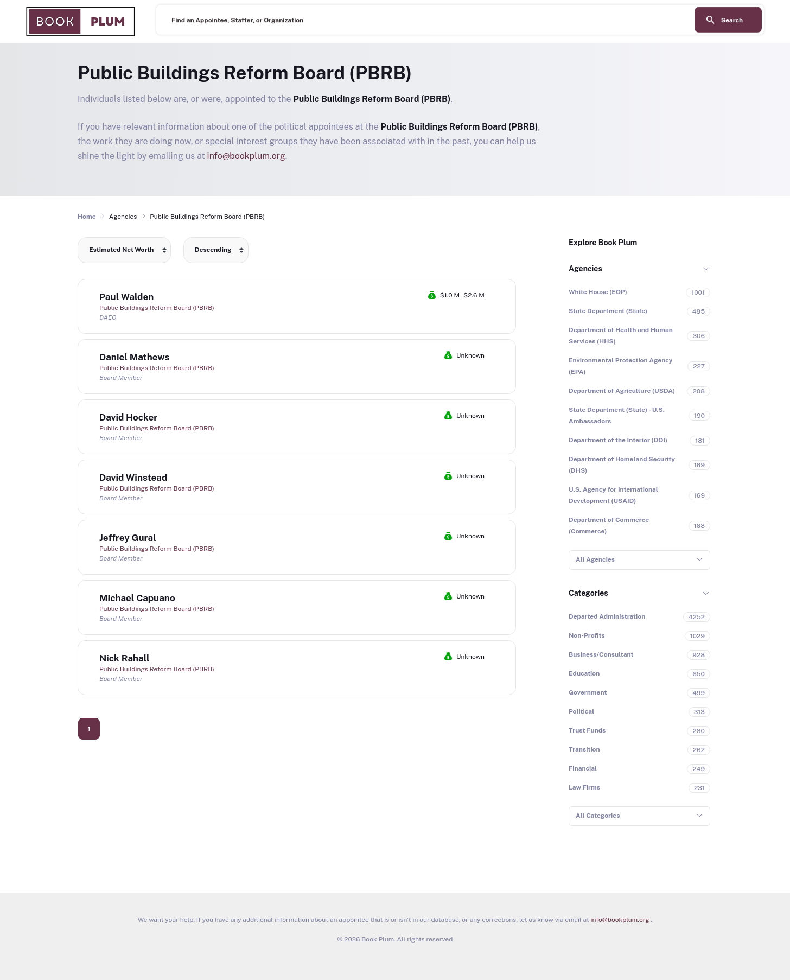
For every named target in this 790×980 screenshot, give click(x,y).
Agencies (585, 268)
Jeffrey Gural (127, 537)
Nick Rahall (124, 658)
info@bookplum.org (246, 156)
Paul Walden (126, 296)
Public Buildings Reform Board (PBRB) (156, 307)
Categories (588, 593)
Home (87, 216)
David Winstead (133, 477)
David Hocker (128, 417)
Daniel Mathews (134, 357)
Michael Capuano (137, 598)
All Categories (598, 815)
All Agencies (595, 559)
